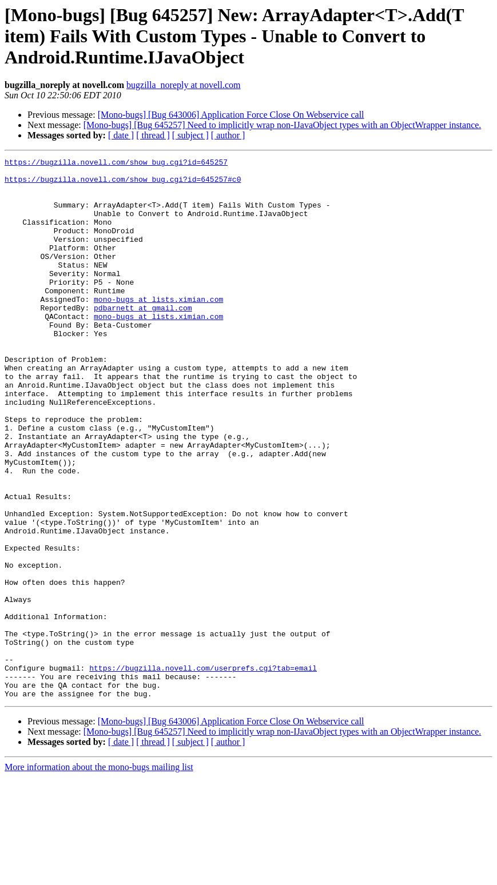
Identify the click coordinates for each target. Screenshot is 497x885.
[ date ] (121, 135)
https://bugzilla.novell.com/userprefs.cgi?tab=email (203, 771)
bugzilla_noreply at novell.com (183, 85)
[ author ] (228, 135)
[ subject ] (190, 135)
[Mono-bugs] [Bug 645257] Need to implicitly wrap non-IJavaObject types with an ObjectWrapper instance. (283, 125)
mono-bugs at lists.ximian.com (158, 328)
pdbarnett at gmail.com (143, 338)
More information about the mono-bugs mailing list (99, 875)
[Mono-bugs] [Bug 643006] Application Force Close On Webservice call (231, 114)
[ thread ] (153, 135)
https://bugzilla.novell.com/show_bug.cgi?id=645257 (116, 163)
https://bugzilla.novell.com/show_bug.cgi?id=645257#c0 (123, 184)
